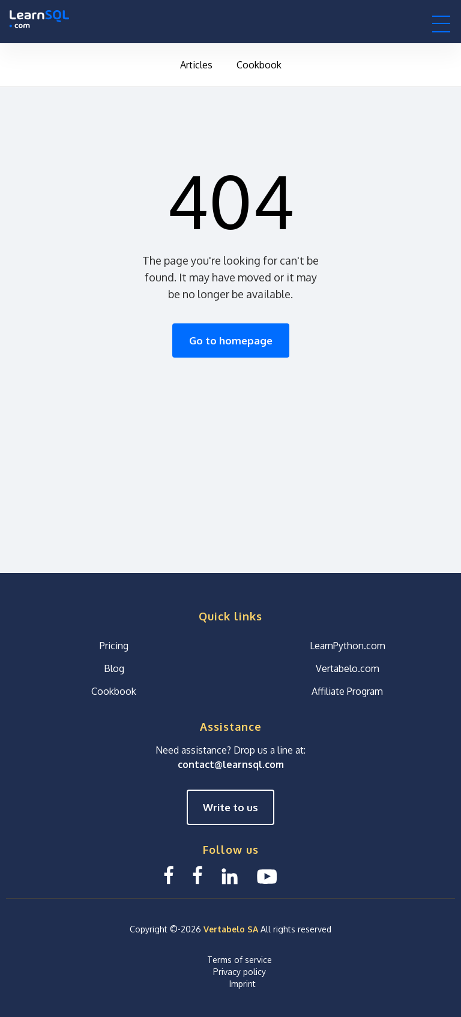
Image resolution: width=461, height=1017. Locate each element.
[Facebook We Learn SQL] (197, 875)
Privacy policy (239, 972)
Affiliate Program (347, 691)
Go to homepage (231, 340)
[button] (441, 23)
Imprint (242, 984)
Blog (114, 668)
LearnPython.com (347, 646)
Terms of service (239, 960)
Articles (196, 65)
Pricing (114, 646)
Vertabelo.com (347, 668)
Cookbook (259, 65)
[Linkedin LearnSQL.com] (229, 875)
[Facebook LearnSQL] (168, 875)
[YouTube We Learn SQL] (267, 875)
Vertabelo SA (230, 929)
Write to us (230, 807)
